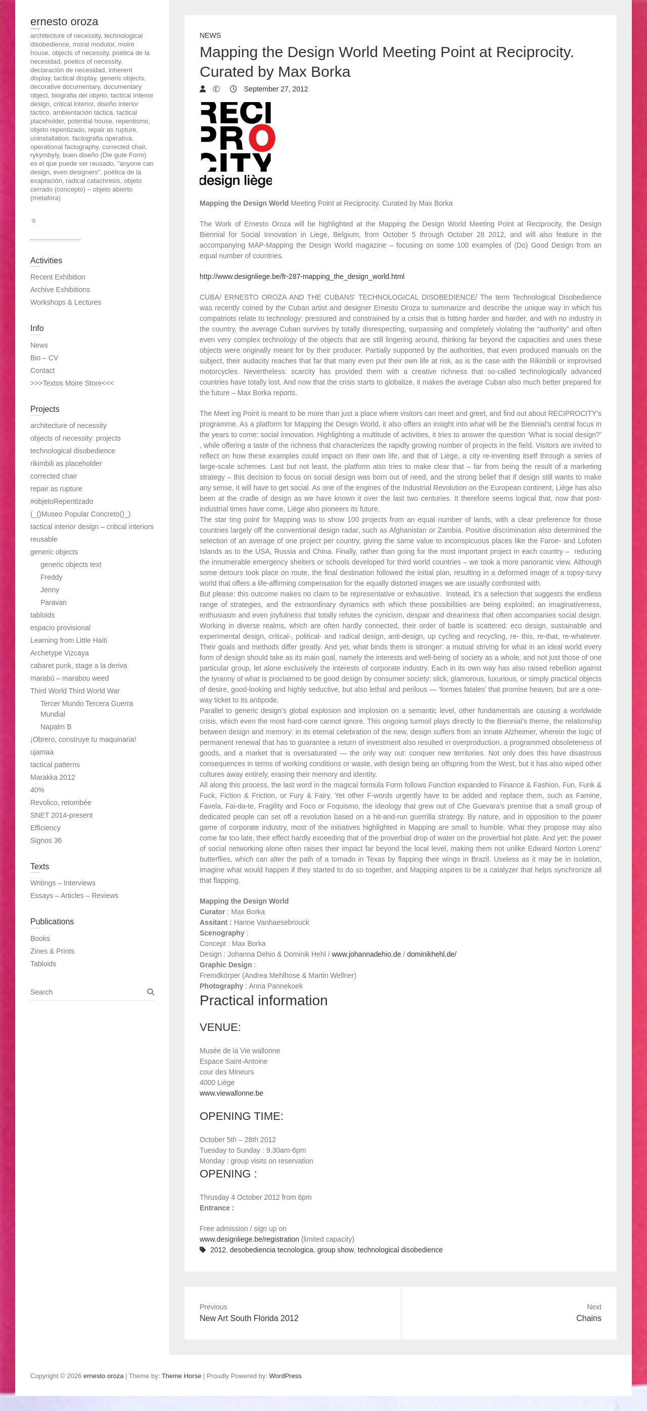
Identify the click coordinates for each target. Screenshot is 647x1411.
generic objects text (71, 564)
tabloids (42, 615)
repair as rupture (56, 489)
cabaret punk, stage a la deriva (78, 666)
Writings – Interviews (63, 883)
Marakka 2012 (52, 777)
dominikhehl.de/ (431, 954)
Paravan (53, 602)
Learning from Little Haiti (68, 640)
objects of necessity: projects (75, 438)
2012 (218, 1250)
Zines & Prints (52, 951)
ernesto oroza (64, 21)
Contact (42, 370)
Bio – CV (44, 358)
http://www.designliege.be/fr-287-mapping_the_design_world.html (302, 276)
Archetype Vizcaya (59, 653)
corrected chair (53, 476)
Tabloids (43, 964)
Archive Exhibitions (60, 290)
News (210, 35)
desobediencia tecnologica (271, 1250)
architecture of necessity (68, 425)
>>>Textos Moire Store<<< (72, 383)
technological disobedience (400, 1250)
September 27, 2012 (275, 89)
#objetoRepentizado (62, 501)
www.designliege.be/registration (249, 1239)
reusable (44, 539)
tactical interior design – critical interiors (92, 527)
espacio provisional (60, 628)
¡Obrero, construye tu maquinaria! (83, 739)
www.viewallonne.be (231, 1093)
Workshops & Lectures (66, 302)
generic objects (54, 552)
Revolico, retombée (60, 802)
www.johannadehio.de (366, 954)
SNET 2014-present (61, 815)
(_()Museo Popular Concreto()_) (80, 514)
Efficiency (45, 828)
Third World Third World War (75, 691)
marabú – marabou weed (69, 678)
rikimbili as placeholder (66, 463)
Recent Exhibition (57, 277)
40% (37, 790)
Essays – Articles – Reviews (74, 895)
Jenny (49, 590)
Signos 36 (46, 840)
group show (335, 1250)
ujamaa (42, 752)
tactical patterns (55, 765)
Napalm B (55, 727)
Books (40, 938)
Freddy (51, 577)
